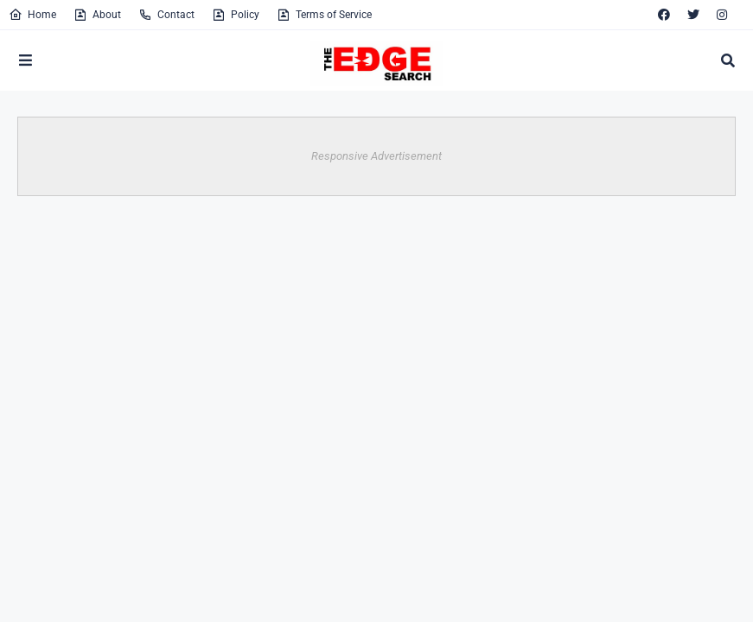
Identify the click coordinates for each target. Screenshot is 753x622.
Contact (166, 15)
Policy (235, 15)
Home (32, 15)
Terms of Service (324, 15)
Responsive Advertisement (376, 155)
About (97, 15)
